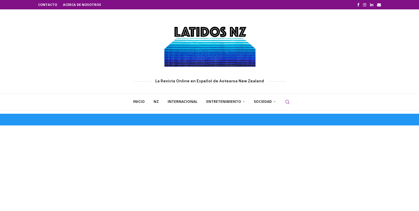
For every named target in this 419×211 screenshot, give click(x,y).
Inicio (139, 101)
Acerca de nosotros (82, 4)
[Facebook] (358, 4)
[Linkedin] (371, 4)
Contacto (47, 4)
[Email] (379, 4)
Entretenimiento (223, 101)
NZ (156, 101)
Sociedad (263, 101)
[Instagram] (364, 4)
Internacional (182, 101)
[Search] (287, 101)
